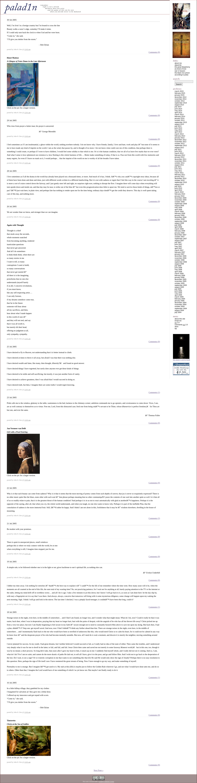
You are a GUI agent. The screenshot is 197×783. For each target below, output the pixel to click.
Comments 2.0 (181, 325)
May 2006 (178, 270)
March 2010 (179, 192)
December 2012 (180, 140)
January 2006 (179, 277)
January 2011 (179, 177)
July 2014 (178, 107)
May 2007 (178, 246)
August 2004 (179, 310)
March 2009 (179, 211)
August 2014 (179, 105)
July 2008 (178, 225)
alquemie (178, 65)
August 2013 (179, 124)
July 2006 (178, 266)
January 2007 (179, 254)
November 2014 (180, 99)
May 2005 (178, 293)
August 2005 (179, 287)
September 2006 (181, 262)
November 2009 (180, 200)
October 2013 (180, 120)
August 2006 (179, 264)
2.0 (177, 323)
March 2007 (179, 250)
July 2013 (178, 126)
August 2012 (179, 148)
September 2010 (181, 182)
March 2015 (179, 91)
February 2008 (180, 231)
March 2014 (179, 114)
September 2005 (181, 285)
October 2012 (180, 144)
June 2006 (178, 268)
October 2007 (180, 237)
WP (176, 329)
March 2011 (179, 173)
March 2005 (179, 297)
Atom (176, 327)
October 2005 (180, 283)
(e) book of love (180, 69)
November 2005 (180, 281)
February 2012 (180, 155)
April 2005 (178, 295)
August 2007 (179, 241)
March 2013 (179, 134)
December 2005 (180, 279)
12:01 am (27, 113)
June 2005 (178, 291)
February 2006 (180, 275)
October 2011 (180, 163)
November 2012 (180, 142)
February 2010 (180, 194)
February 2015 (180, 93)
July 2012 (178, 149)
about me (178, 63)
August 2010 (179, 184)
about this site (180, 319)
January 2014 (179, 118)
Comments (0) (154, 52)
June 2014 (178, 109)
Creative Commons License (106, 781)
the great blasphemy (182, 67)
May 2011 (178, 171)
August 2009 (179, 206)
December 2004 (180, 303)
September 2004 (181, 309)
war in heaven (180, 71)
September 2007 (181, 239)
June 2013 (178, 128)
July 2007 (178, 242)
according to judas (181, 75)
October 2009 (180, 202)
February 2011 (180, 175)
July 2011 (178, 167)
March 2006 (179, 274)
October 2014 (180, 101)
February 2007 (180, 252)
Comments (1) (154, 392)
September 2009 (181, 204)
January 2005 (179, 301)
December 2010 (180, 178)
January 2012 (179, 157)
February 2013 (180, 136)
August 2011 (179, 165)
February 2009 (180, 213)
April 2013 (178, 132)
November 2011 (180, 161)
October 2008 (180, 219)
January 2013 (179, 138)
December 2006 (180, 256)
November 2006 (180, 258)
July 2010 (178, 186)
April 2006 (178, 272)
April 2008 (178, 227)
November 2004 (180, 305)
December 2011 (180, 159)
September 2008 (181, 221)
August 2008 (179, 223)
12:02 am (27, 49)
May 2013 (178, 130)
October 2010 (180, 180)
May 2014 (178, 111)
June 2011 (178, 169)
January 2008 (179, 233)
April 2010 (178, 190)
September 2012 (181, 145)
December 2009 (180, 198)
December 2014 (180, 97)
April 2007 (178, 248)
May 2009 (178, 208)
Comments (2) (154, 518)
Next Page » (98, 770)
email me (178, 321)
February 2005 (180, 299)
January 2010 (179, 196)
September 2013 (181, 122)
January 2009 (179, 215)
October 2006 (180, 260)
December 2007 (180, 235)
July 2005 (178, 289)
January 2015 (179, 95)
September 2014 (181, 103)
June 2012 (178, 151)
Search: (176, 78)
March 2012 (179, 153)
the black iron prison (182, 73)
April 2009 (178, 210)
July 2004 (178, 312)
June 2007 (178, 244)
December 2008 (180, 217)
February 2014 (180, 116)
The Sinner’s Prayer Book (181, 360)
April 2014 (178, 113)
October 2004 (180, 306)
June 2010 (178, 188)
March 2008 (179, 229)
